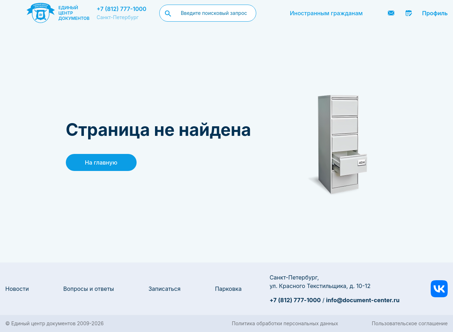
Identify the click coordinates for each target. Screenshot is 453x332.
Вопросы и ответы (88, 288)
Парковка (228, 288)
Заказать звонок (373, 13)
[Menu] (13, 13)
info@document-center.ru (363, 300)
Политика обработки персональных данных (285, 323)
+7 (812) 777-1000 (122, 8)
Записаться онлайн (409, 13)
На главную (101, 162)
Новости (17, 288)
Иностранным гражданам (326, 13)
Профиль (435, 13)
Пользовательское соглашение (410, 323)
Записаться (164, 288)
